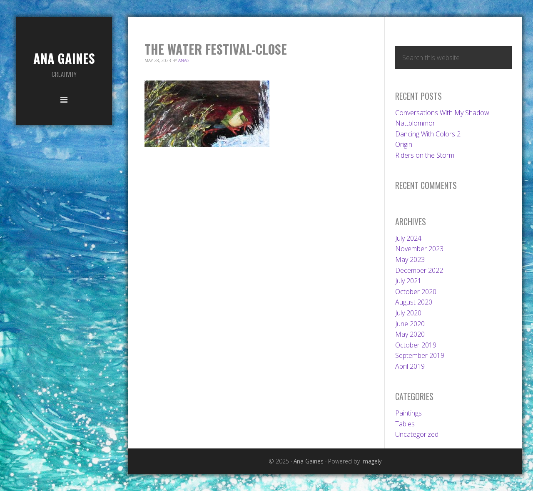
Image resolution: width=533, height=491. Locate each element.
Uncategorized (416, 434)
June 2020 (410, 323)
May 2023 (410, 259)
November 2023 (419, 248)
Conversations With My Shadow (442, 112)
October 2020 (415, 291)
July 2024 (408, 238)
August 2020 (413, 302)
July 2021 (408, 280)
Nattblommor (415, 123)
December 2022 (419, 270)
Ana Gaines (64, 58)
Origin (403, 144)
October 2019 (415, 345)
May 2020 (410, 334)
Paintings (408, 413)
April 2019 (410, 366)
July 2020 (408, 312)
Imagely (371, 461)
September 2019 (419, 355)
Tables (405, 423)
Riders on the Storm (424, 155)
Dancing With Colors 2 (428, 133)
